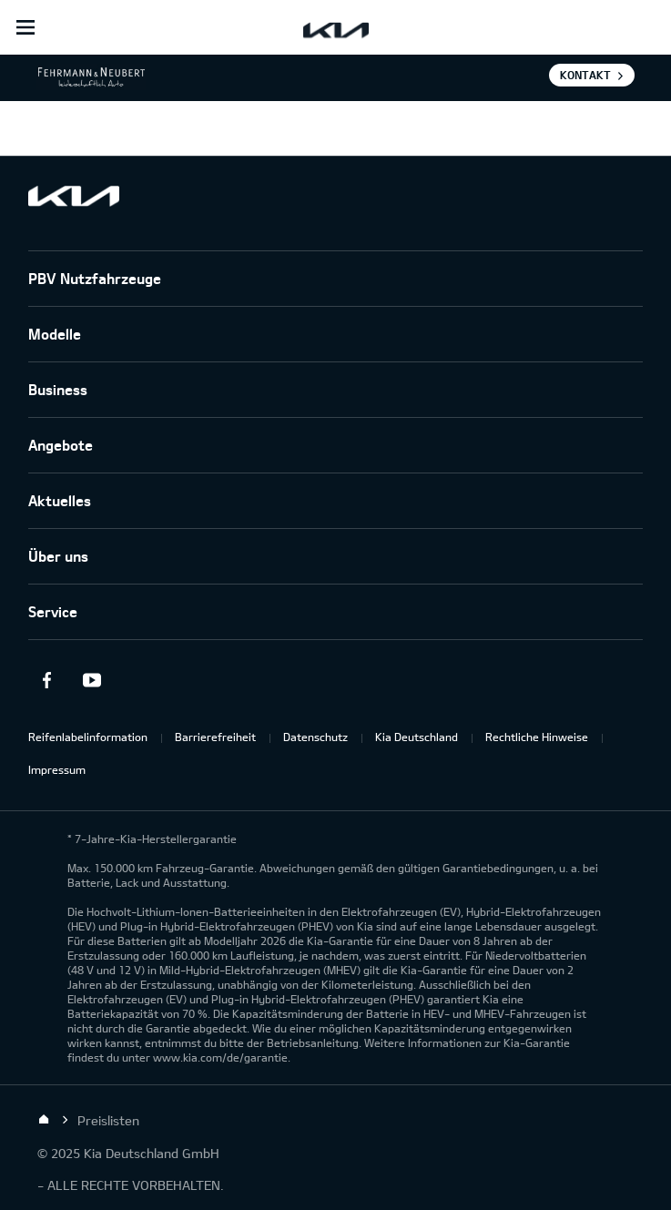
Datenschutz (315, 736)
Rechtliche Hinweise (536, 736)
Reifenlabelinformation (87, 736)
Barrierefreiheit (215, 736)
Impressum (57, 769)
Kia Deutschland (416, 736)
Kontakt (585, 74)
